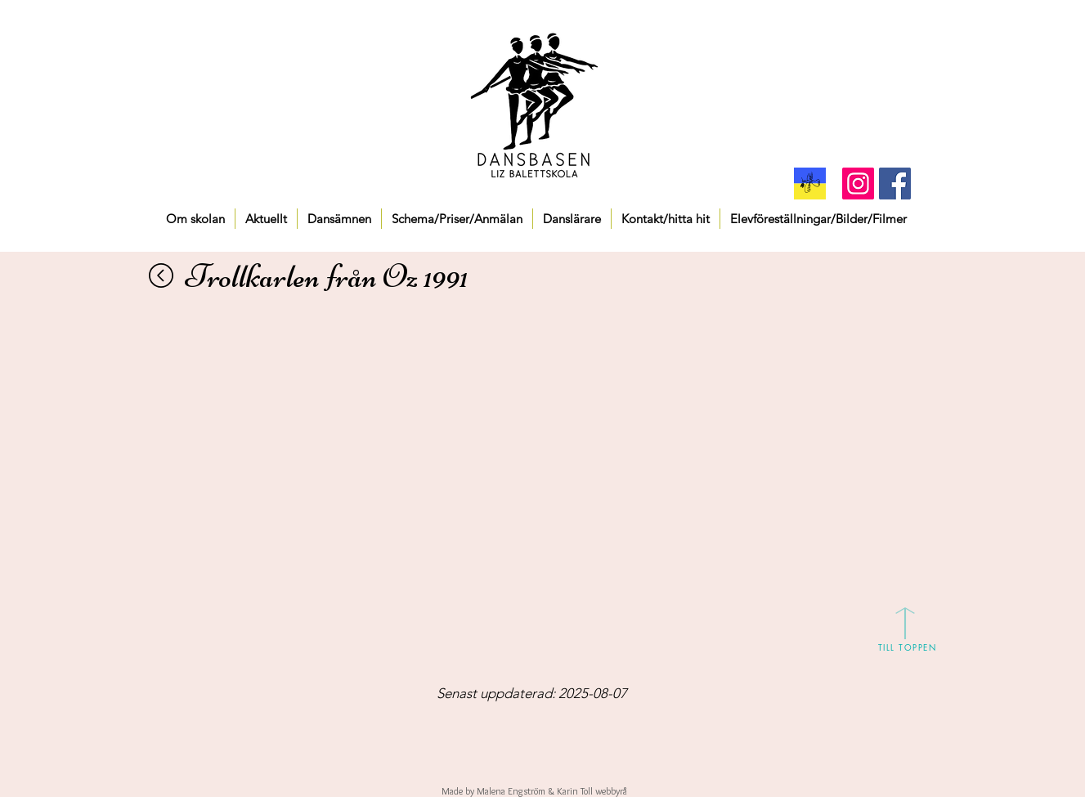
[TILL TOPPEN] (907, 647)
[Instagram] (858, 183)
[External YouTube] (543, 434)
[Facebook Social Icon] (895, 183)
